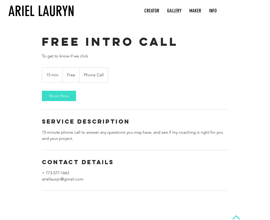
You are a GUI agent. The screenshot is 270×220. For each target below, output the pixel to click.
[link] (59, 96)
